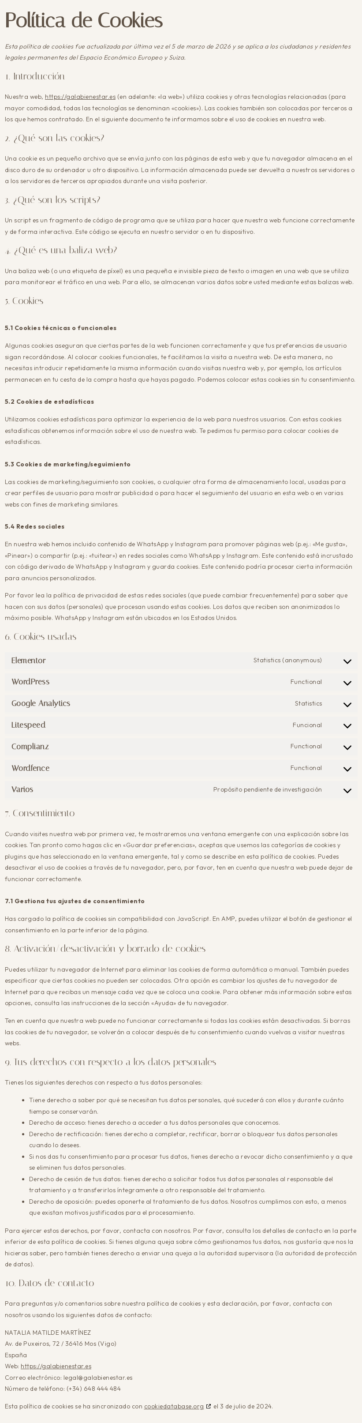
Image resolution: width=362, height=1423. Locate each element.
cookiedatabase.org (174, 1406)
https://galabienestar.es (80, 97)
